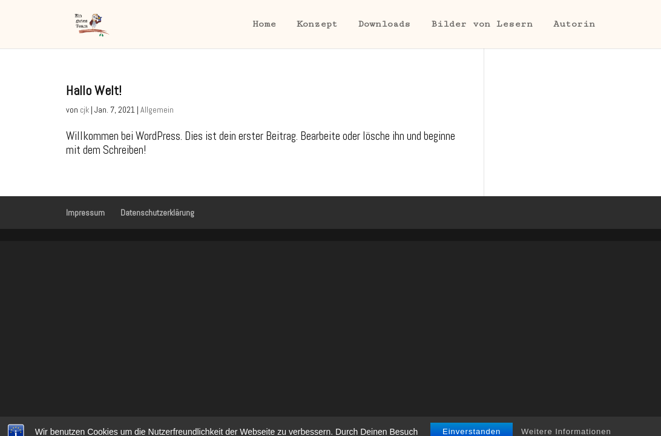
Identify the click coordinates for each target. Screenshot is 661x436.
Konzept (317, 24)
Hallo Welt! (94, 90)
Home (264, 24)
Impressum (85, 212)
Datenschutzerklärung (157, 212)
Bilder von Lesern (482, 24)
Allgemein (157, 109)
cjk (84, 109)
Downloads (384, 24)
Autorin (574, 24)
